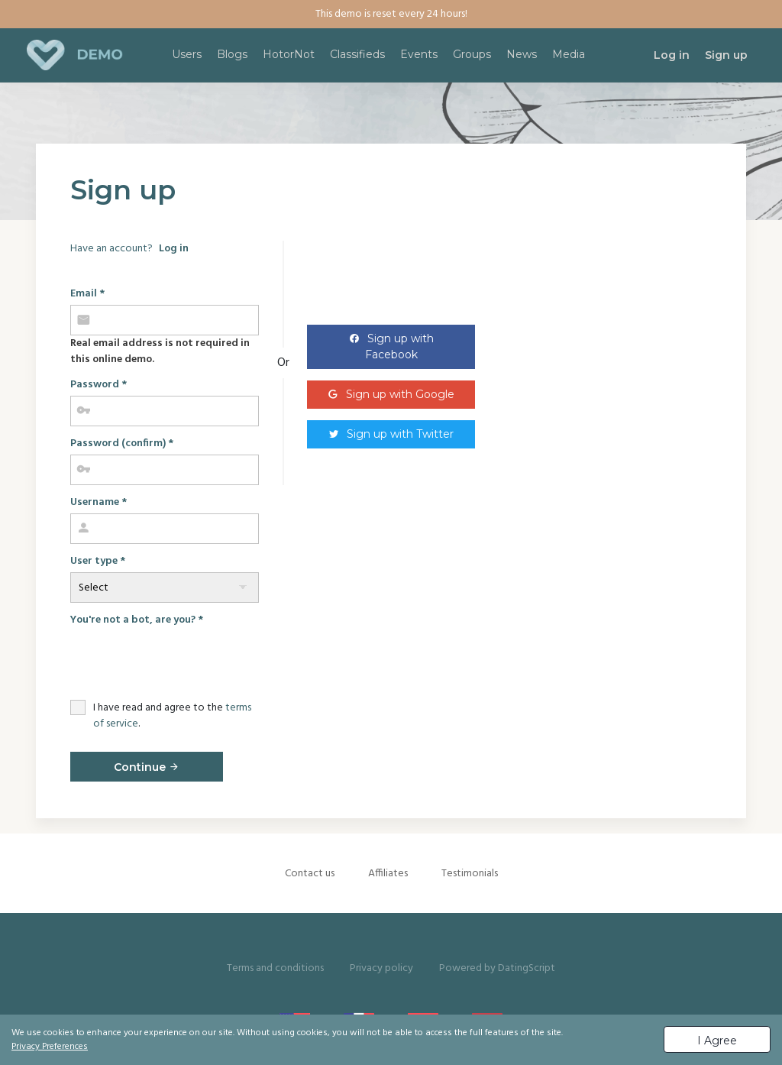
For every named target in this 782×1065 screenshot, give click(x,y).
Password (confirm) (121, 443)
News (521, 54)
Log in (174, 248)
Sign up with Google (400, 394)
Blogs (232, 54)
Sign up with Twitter (400, 434)
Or (283, 363)
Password (98, 385)
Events (419, 54)
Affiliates (388, 873)
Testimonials (469, 873)
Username (98, 502)
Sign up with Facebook (399, 346)
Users (187, 54)
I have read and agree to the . (172, 716)
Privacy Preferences (49, 1046)
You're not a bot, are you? (136, 620)
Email (87, 294)
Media (568, 54)
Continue (146, 767)
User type (97, 561)
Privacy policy (381, 968)
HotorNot (289, 54)
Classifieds (357, 54)
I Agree (717, 1040)
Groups (472, 54)
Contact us (309, 873)
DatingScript (526, 968)
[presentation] (186, 661)
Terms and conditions (275, 968)
